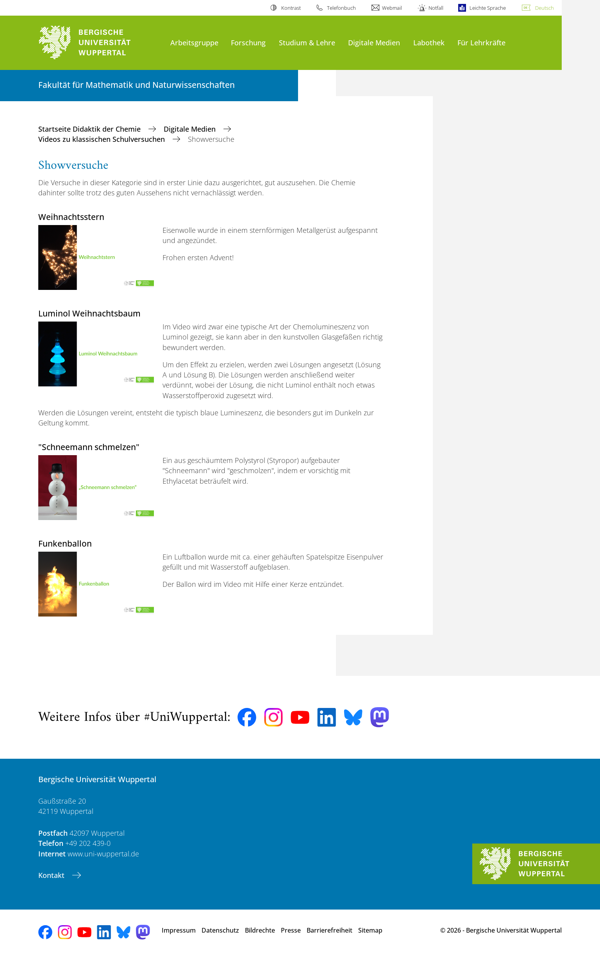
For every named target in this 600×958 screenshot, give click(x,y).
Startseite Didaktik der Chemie (90, 129)
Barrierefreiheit (329, 930)
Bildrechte (260, 930)
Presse (291, 930)
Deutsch (544, 7)
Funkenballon (65, 543)
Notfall (436, 7)
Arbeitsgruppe (194, 42)
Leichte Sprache (488, 7)
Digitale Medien (374, 42)
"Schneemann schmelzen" (88, 446)
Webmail (392, 7)
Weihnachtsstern (71, 216)
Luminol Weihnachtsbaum (89, 313)
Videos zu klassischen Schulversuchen (102, 139)
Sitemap (370, 930)
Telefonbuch (341, 7)
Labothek (429, 42)
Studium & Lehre (307, 42)
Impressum (179, 930)
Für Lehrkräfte (481, 42)
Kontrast (291, 7)
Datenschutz (220, 930)
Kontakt (52, 875)
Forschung (248, 42)
